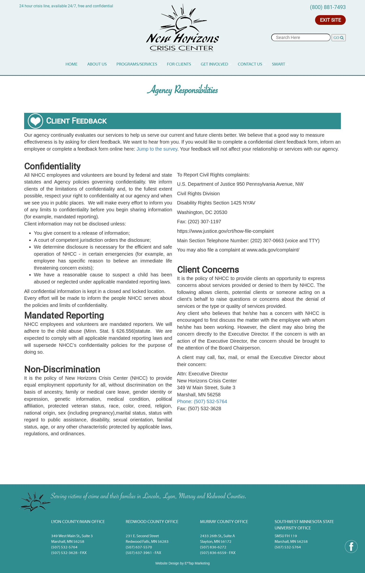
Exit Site (330, 20)
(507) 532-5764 (64, 547)
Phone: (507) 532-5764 (202, 401)
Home (71, 64)
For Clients (179, 64)
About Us (97, 64)
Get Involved (214, 64)
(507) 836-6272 (213, 547)
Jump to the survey (156, 149)
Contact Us (250, 64)
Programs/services (136, 64)
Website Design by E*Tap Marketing (182, 563)
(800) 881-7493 (328, 7)
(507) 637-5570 (139, 547)
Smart (278, 64)
